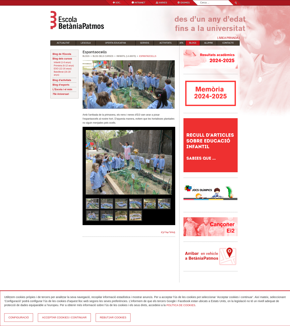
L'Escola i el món (62, 89)
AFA (181, 43)
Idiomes (184, 2)
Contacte (228, 43)
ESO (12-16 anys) (62, 68)
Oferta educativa (115, 43)
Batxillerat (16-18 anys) (62, 73)
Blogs (192, 43)
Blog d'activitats (62, 80)
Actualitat (63, 43)
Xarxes (161, 2)
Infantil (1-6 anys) (62, 62)
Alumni (208, 43)
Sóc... (117, 2)
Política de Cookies (180, 305)
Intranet (138, 2)
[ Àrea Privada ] (228, 37)
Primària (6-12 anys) (64, 65)
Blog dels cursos (62, 58)
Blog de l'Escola (62, 54)
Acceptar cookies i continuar (64, 317)
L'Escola (86, 43)
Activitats (166, 43)
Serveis (144, 43)
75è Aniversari (61, 94)
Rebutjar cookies (113, 317)
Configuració (18, 317)
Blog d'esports (61, 84)
